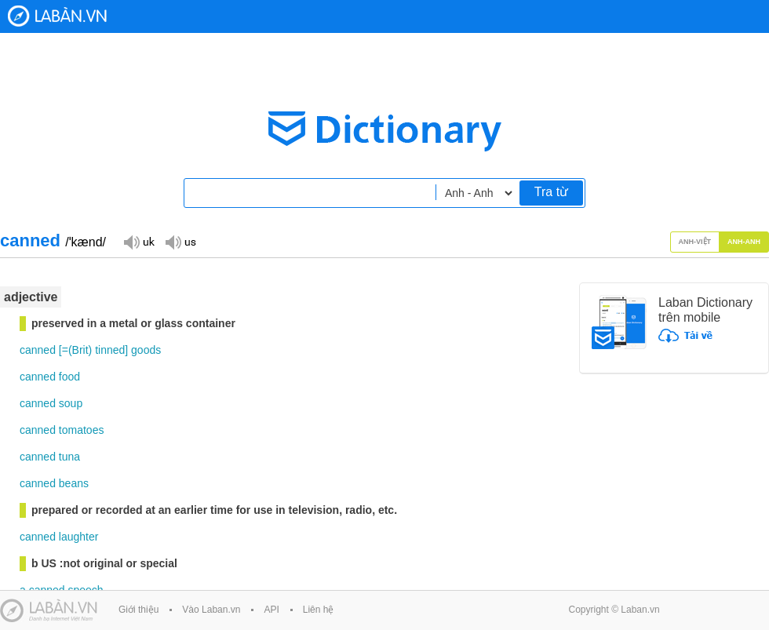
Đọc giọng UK (139, 241)
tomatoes (81, 430)
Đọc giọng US (180, 241)
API (271, 609)
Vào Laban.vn (211, 609)
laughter (79, 536)
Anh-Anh (743, 242)
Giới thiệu (138, 609)
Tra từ (551, 191)
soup (70, 403)
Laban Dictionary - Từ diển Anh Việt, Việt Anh (57, 16)
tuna (69, 456)
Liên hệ (318, 609)
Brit (80, 350)
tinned (110, 350)
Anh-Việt (695, 242)
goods (146, 350)
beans (74, 483)
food (69, 376)
